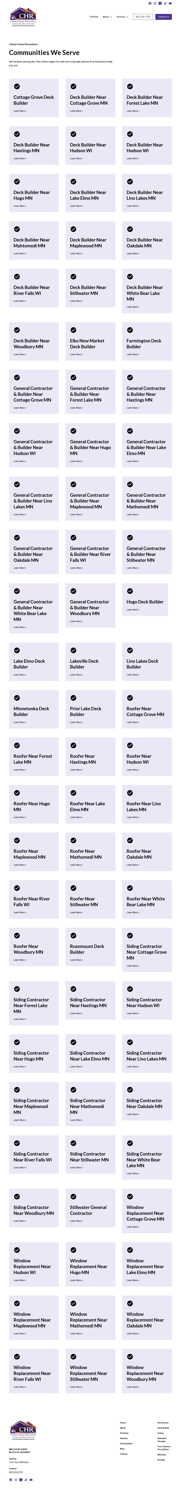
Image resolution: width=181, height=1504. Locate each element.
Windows (162, 1455)
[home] (23, 17)
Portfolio (94, 16)
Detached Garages (162, 1439)
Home (123, 1423)
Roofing (161, 1460)
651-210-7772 (143, 16)
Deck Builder (163, 1428)
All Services (163, 1423)
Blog (122, 1449)
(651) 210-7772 (16, 1472)
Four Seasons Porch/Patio (164, 1448)
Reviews (124, 1438)
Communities (126, 1443)
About (123, 1428)
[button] (107, 17)
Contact (123, 1454)
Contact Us (163, 16)
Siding (161, 1433)
